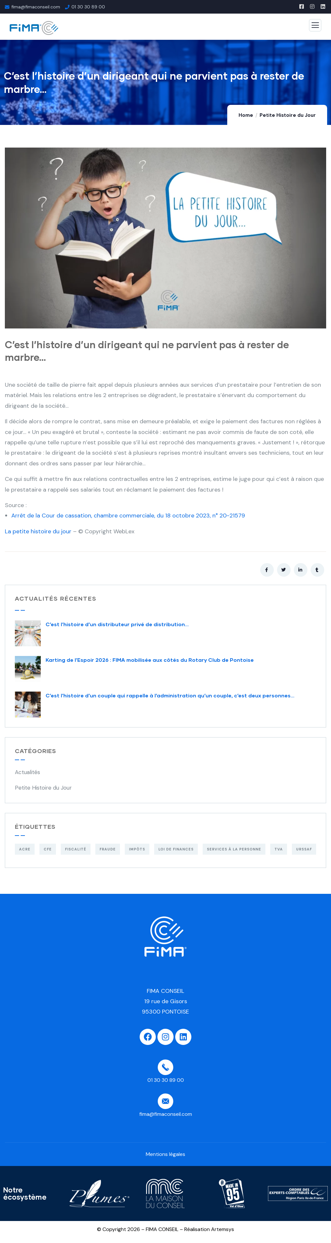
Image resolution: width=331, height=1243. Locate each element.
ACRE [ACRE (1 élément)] (24, 849)
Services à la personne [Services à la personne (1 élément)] (234, 849)
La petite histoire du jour (38, 531)
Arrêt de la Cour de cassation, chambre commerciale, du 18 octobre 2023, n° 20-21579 (128, 515)
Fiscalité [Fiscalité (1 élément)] (75, 849)
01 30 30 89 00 (88, 7)
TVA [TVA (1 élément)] (278, 849)
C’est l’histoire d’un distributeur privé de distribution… (117, 624)
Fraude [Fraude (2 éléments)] (108, 849)
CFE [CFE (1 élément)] (48, 849)
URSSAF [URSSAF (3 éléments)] (304, 849)
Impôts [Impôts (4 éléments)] (137, 849)
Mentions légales (165, 1154)
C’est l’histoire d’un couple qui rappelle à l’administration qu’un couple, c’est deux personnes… (170, 695)
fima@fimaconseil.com (35, 7)
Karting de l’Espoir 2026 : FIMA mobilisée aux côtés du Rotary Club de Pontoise (150, 660)
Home (246, 115)
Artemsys (222, 1229)
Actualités (27, 772)
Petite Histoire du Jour (288, 115)
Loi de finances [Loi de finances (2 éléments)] (176, 849)
